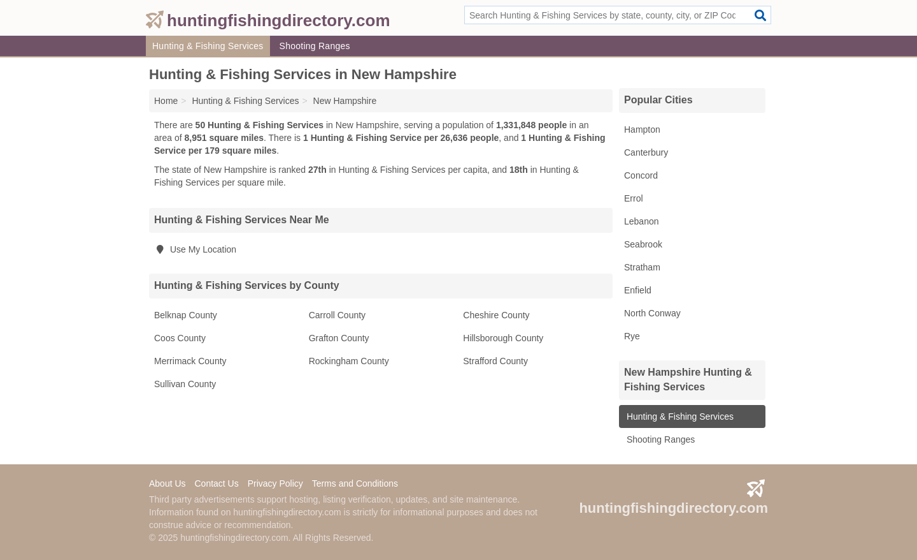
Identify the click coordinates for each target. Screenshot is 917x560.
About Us (167, 483)
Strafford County (495, 361)
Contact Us (216, 483)
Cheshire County (496, 315)
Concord (641, 175)
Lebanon (641, 221)
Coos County (180, 338)
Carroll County (337, 315)
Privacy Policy (275, 483)
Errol (633, 198)
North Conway (652, 313)
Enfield (637, 290)
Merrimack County (190, 361)
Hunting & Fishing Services (208, 46)
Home (166, 101)
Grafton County (339, 338)
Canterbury (646, 152)
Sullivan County (185, 384)
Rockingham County (349, 361)
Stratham (642, 267)
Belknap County (185, 315)
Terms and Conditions (355, 483)
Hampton (642, 129)
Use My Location (195, 249)
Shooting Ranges (315, 46)
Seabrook (643, 244)
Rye (632, 336)
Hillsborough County (503, 338)
